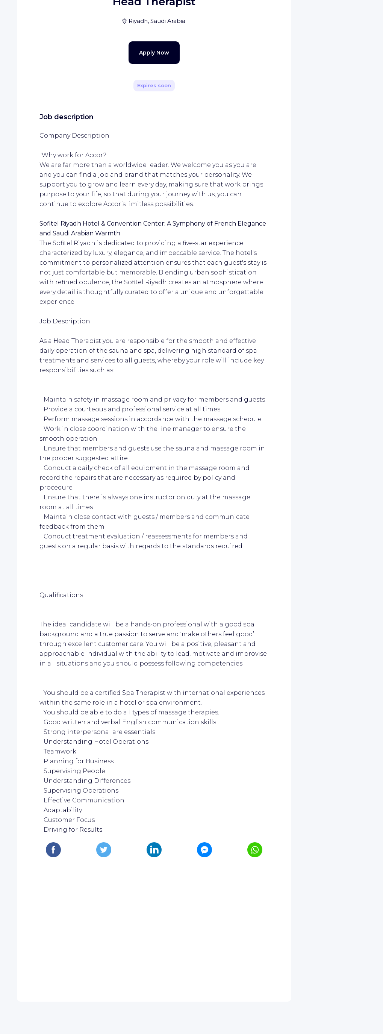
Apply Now (141, 224)
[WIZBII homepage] (37, 16)
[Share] (264, 106)
